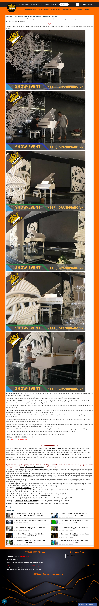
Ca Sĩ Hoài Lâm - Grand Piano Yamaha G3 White (75, 521)
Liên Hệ (86, 9)
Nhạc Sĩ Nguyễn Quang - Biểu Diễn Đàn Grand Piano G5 (31, 534)
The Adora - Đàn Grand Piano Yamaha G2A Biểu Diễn (43, 16)
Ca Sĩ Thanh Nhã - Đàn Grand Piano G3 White (75, 528)
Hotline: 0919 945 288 (86, 4)
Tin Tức (72, 9)
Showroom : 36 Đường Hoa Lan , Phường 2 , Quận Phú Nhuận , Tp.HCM (25, 562)
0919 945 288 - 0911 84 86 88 (20, 566)
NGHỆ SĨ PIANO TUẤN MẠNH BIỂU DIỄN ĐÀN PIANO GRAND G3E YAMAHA (30, 514)
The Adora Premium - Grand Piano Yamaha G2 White (75, 541)
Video (53, 9)
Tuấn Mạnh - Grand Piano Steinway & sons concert (75, 534)
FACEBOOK (71, 556)
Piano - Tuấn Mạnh (62, 9)
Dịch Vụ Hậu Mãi (44, 9)
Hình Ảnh (80, 9)
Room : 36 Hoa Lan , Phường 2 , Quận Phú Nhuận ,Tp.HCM (38, 4)
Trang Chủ (9, 16)
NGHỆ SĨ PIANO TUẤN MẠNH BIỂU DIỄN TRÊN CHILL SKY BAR (75, 514)
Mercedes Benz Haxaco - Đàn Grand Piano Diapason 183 (31, 541)
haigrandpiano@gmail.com (17, 567)
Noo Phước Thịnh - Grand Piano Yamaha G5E (31, 520)
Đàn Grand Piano (31, 9)
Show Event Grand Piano (20, 16)
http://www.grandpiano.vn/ (19, 440)
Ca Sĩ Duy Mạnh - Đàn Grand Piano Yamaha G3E (30, 528)
